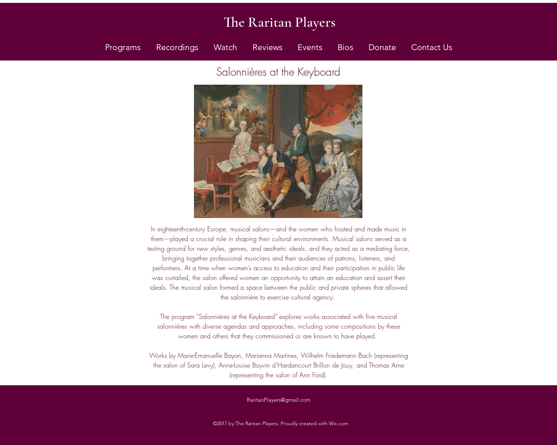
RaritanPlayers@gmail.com (279, 399)
